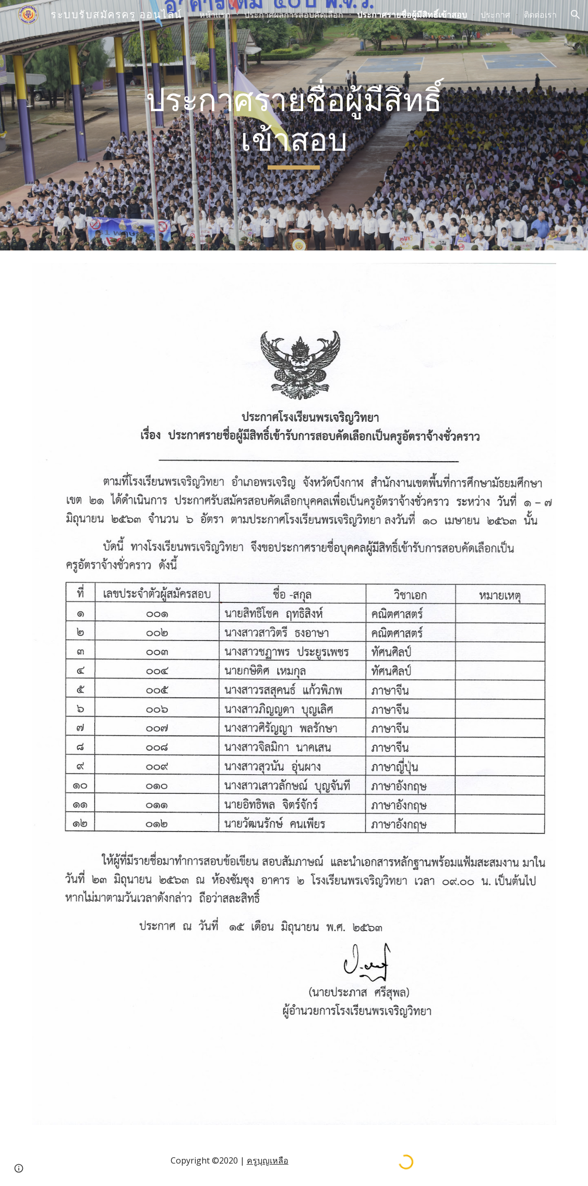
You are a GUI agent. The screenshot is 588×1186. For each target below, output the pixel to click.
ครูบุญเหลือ (268, 1160)
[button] (575, 14)
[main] (294, 125)
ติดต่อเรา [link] (540, 14)
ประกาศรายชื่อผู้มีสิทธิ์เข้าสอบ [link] (412, 14)
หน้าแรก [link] (215, 14)
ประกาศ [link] (495, 14)
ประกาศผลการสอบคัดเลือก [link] (293, 14)
